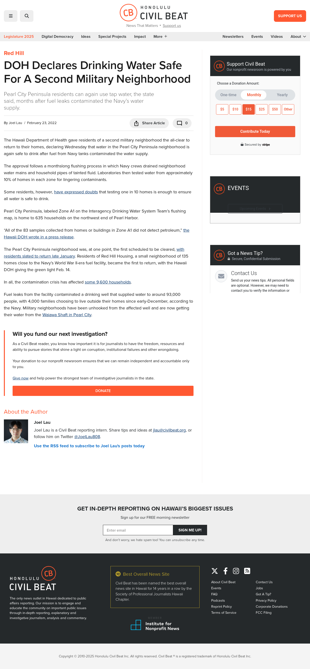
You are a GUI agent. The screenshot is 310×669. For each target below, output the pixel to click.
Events (257, 36)
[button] (10, 16)
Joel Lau (15, 122)
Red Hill (14, 53)
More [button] (160, 36)
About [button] (298, 36)
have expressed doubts (76, 192)
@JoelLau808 (87, 436)
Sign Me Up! (190, 530)
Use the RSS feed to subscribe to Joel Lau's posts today (89, 446)
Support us (172, 25)
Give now (21, 378)
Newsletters (233, 36)
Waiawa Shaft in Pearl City (66, 315)
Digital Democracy (57, 36)
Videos (277, 36)
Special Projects (112, 36)
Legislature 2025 (19, 36)
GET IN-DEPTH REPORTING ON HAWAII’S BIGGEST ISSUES (155, 508)
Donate (103, 391)
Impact (140, 36)
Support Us (290, 16)
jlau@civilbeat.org (169, 430)
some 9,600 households (108, 282)
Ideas (86, 36)
